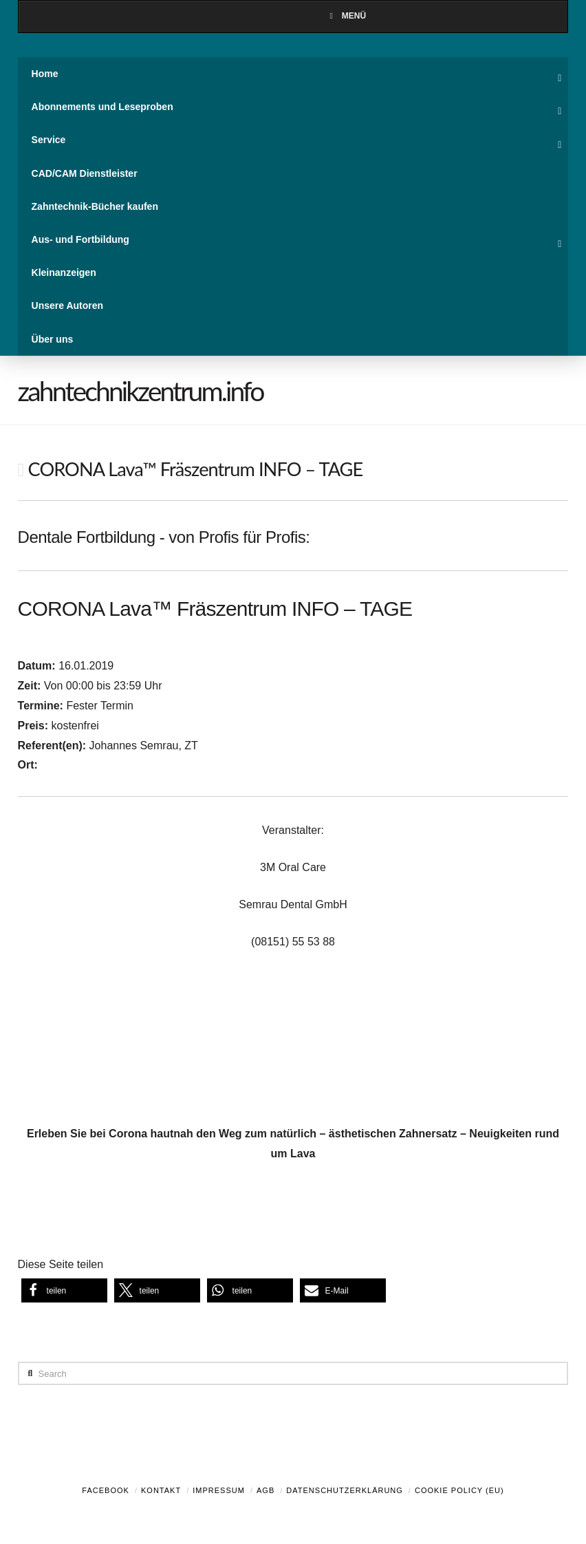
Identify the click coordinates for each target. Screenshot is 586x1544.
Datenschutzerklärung (344, 1490)
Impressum (219, 1490)
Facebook (105, 1490)
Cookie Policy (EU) (459, 1490)
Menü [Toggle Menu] (346, 16)
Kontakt (161, 1490)
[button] (64, 1290)
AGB (265, 1490)
